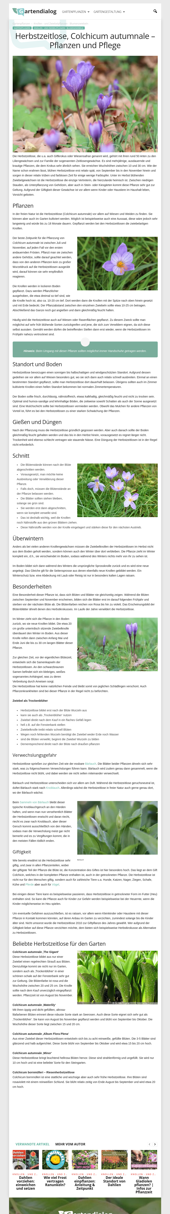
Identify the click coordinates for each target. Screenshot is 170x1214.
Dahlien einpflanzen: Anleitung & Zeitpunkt (84, 1183)
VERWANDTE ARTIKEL (32, 1144)
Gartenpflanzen (76, 11)
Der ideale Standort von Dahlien (114, 1181)
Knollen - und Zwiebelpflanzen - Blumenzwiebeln (58, 28)
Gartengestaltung (109, 11)
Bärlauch (90, 763)
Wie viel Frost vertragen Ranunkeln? (55, 1181)
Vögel (55, 884)
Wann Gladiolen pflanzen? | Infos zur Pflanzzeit (144, 1184)
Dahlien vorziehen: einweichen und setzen (25, 1183)
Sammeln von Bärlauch (34, 802)
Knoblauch (52, 787)
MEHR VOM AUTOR (70, 1144)
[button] (155, 11)
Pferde (29, 884)
